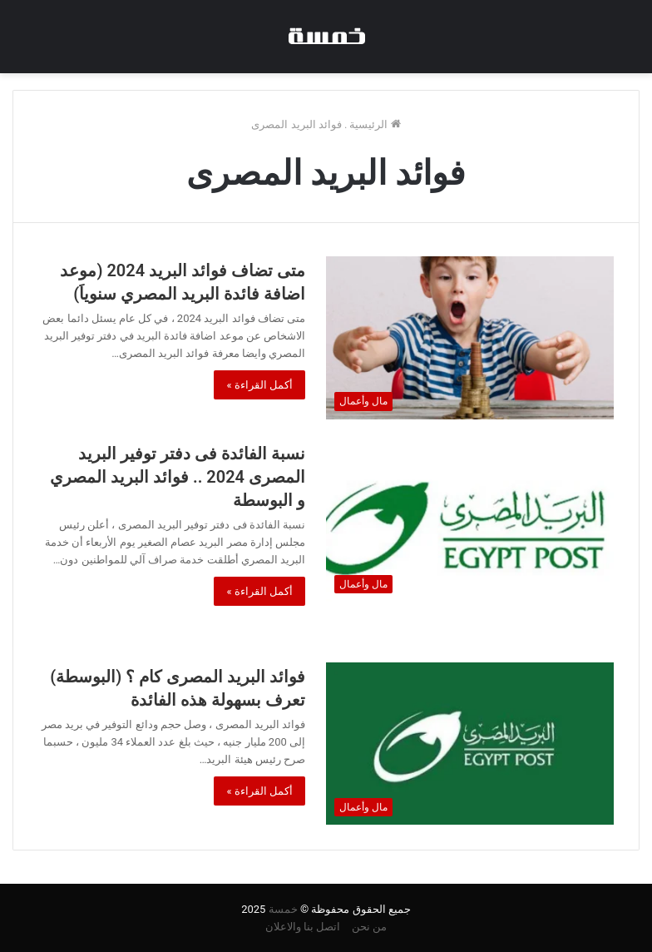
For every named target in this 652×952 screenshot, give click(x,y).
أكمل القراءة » (259, 385)
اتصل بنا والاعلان (302, 926)
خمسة (283, 909)
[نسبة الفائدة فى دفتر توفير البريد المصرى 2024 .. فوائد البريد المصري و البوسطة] (470, 520)
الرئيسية (374, 124)
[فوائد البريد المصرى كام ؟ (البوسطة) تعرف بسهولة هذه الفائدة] (470, 743)
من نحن (369, 926)
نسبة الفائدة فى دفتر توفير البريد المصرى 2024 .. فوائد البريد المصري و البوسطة (177, 477)
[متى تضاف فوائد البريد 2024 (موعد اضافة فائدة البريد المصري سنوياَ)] (470, 337)
